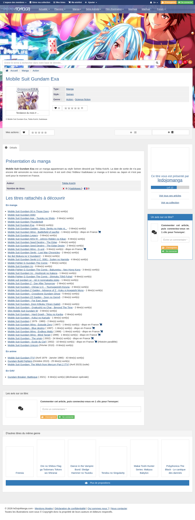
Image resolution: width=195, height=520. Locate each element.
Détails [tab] (13, 147)
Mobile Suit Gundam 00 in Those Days (28, 211)
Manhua (146, 9)
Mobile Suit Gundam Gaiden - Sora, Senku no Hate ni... (37, 228)
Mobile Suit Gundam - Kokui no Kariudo (29, 317)
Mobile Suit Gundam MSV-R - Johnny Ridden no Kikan (37, 238)
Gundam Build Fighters (20, 361)
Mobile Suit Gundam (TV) (21, 357)
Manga (77, 9)
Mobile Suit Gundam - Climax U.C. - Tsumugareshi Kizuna (39, 287)
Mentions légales (44, 508)
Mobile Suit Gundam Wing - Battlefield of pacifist (33, 232)
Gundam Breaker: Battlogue (23, 377)
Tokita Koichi (68, 183)
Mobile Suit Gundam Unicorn (23, 345)
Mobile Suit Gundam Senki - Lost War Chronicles (34, 252)
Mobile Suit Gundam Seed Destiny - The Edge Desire (36, 245)
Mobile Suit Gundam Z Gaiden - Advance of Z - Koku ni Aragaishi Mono (46, 290)
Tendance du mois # (27, 113)
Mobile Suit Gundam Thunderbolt (25, 221)
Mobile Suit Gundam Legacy (23, 235)
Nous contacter (119, 508)
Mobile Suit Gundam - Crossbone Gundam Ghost (34, 293)
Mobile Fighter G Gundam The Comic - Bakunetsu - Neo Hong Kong (44, 269)
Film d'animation (115, 9)
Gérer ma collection (41, 2)
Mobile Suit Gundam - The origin (25, 338)
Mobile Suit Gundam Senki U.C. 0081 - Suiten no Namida (38, 259)
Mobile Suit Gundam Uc (20, 266)
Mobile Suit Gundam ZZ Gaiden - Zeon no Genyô (34, 297)
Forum (161, 9)
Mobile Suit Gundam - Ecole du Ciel (27, 341)
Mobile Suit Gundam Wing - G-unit (26, 249)
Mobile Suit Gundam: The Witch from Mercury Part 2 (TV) (38, 364)
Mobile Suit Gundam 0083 (21, 214)
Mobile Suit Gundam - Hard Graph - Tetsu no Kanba (35, 314)
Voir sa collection (170, 202)
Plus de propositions (99, 483)
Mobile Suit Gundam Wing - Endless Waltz (30, 331)
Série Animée (93, 9)
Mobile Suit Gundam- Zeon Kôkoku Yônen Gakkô (34, 304)
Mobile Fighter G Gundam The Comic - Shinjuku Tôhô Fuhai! (40, 276)
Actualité (44, 9)
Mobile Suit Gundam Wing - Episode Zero (30, 324)
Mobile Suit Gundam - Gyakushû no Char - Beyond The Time (40, 307)
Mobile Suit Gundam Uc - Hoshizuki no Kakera (32, 273)
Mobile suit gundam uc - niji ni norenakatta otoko (33, 280)
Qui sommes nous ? (98, 508)
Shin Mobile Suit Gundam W (23, 310)
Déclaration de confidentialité (70, 508)
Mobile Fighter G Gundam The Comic (28, 263)
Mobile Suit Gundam (19, 321)
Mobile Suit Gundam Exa (21, 225)
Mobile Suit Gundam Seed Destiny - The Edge (32, 242)
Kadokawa (75, 188)
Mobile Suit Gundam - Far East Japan (28, 300)
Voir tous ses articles (170, 195)
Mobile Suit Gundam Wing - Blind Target (29, 334)
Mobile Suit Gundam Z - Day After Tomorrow (31, 283)
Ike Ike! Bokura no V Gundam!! (24, 256)
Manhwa (132, 9)
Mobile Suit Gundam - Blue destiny (26, 328)
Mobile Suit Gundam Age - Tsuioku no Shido (31, 218)
